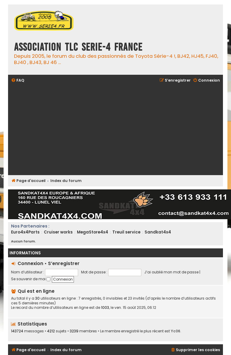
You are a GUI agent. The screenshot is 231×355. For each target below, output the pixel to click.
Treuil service (126, 232)
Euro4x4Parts (25, 232)
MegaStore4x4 (92, 232)
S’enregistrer (64, 263)
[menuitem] (17, 81)
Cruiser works (58, 232)
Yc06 (175, 331)
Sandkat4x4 (158, 232)
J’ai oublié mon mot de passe (171, 272)
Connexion (30, 263)
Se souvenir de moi (30, 278)
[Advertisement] (115, 129)
